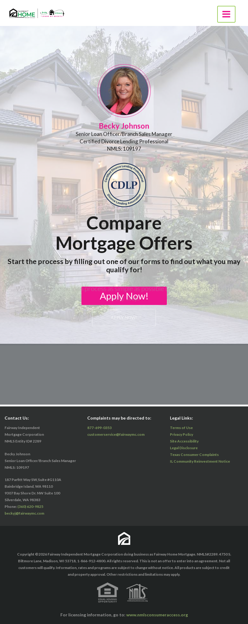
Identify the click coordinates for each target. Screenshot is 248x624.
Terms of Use (181, 427)
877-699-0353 (99, 427)
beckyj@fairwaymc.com (24, 513)
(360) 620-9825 (30, 506)
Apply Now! (124, 98)
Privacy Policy (181, 434)
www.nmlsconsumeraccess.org (157, 614)
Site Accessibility (184, 441)
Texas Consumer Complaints (194, 454)
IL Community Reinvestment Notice (200, 461)
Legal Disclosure (184, 448)
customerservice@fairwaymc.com (116, 434)
